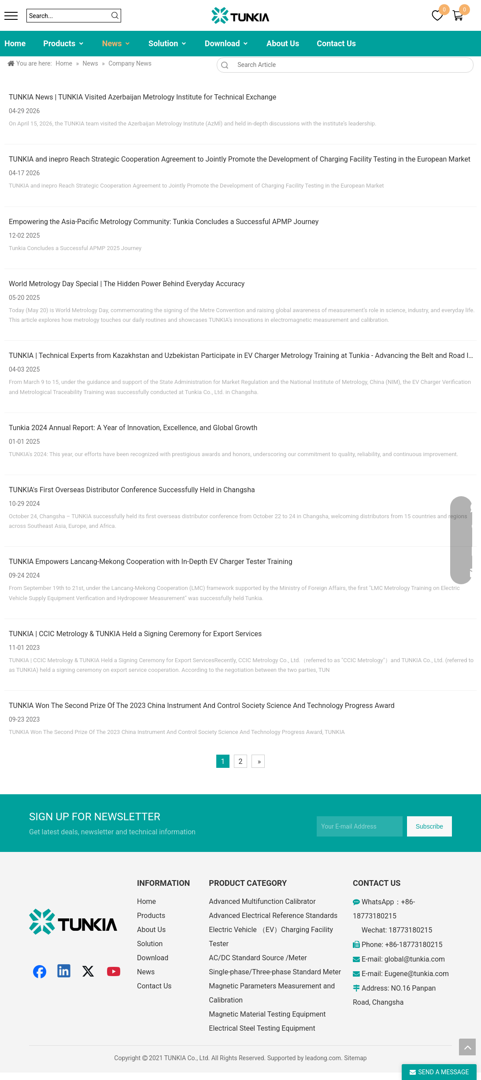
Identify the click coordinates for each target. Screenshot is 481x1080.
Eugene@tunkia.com (417, 973)
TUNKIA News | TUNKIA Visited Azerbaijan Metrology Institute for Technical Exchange (142, 97)
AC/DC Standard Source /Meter (258, 958)
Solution (167, 43)
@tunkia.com (424, 959)
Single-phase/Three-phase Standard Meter (275, 972)
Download (227, 43)
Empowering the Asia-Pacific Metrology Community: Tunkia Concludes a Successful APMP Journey (163, 221)
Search (224, 65)
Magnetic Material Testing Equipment (267, 1014)
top (467, 1047)
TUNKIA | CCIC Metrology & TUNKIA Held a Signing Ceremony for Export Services (135, 634)
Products (64, 43)
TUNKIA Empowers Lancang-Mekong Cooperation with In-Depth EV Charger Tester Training (150, 561)
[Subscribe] (429, 826)
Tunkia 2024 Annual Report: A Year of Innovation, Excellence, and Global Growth (133, 428)
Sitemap (355, 1058)
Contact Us (336, 43)
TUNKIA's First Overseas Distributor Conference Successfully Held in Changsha (132, 490)
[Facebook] (39, 971)
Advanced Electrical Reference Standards (273, 915)
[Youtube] (114, 971)
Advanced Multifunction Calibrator (262, 901)
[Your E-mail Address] (360, 826)
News (116, 43)
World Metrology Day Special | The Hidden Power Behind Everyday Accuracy (126, 284)
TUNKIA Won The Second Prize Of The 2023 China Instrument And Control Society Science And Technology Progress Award (202, 705)
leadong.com (323, 1058)
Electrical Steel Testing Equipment (262, 1028)
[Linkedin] (64, 971)
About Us (282, 43)
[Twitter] (89, 971)
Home (15, 43)
